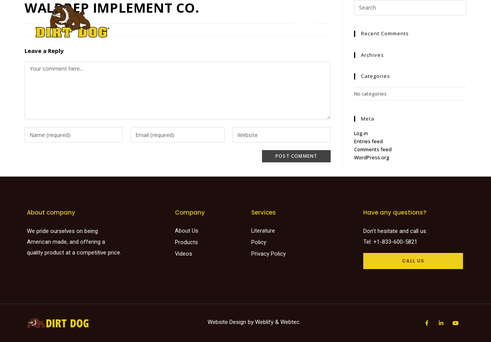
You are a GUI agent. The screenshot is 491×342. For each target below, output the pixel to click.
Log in (361, 133)
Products (210, 17)
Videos (328, 17)
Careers (304, 24)
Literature (294, 17)
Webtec (290, 322)
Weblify (264, 322)
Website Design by (231, 322)
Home (180, 17)
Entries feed (368, 141)
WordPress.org (371, 157)
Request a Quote (405, 17)
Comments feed (373, 149)
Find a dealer (251, 17)
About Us (358, 17)
